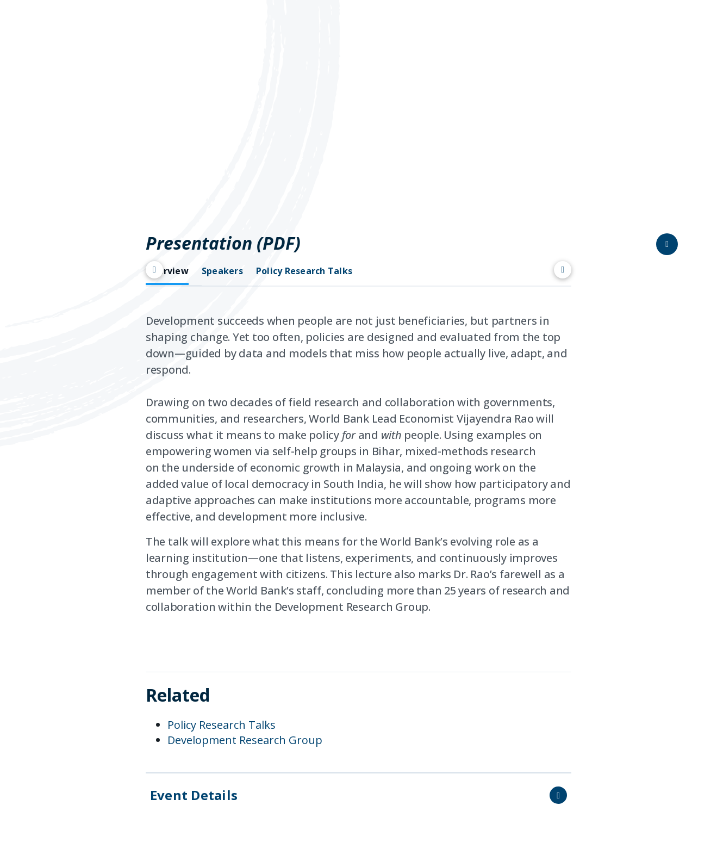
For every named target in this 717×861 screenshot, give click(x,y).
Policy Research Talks (221, 724)
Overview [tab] (167, 271)
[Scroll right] (562, 269)
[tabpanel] (358, 468)
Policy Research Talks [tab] (304, 271)
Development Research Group (244, 740)
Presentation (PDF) (223, 243)
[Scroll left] (154, 269)
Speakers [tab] (222, 271)
